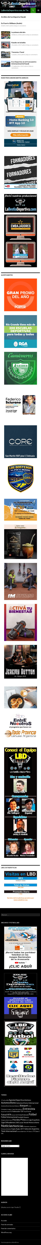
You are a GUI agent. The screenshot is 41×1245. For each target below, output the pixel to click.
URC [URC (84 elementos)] (2, 1133)
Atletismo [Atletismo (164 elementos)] (27, 1100)
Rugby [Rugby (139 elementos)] (13, 1129)
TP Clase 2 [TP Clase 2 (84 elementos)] (30, 1131)
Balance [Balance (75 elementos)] (17, 1106)
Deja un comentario (20, 26)
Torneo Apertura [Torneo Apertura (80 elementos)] (21, 1131)
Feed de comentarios (8, 1228)
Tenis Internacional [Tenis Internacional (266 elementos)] (9, 1131)
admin (12, 26)
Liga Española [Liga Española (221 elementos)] (33, 1120)
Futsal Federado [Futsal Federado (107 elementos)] (23, 1115)
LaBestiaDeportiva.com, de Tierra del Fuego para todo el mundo (16, 10)
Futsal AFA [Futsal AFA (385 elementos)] (6, 1114)
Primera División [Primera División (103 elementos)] (6, 1129)
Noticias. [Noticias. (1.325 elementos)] (18, 1125)
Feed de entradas (7, 1224)
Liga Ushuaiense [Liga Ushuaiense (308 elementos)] (8, 1122)
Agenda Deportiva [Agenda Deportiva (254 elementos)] (16, 1100)
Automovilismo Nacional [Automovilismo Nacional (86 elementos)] (8, 1106)
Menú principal (38, 10)
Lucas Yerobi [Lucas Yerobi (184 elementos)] (23, 1122)
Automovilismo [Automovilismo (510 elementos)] (8, 1102)
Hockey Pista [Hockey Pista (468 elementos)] (18, 1119)
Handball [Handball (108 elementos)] (20, 1117)
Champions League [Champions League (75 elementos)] (6, 1109)
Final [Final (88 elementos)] (25, 1111)
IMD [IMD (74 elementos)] (27, 1120)
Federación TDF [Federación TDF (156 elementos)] (18, 1111)
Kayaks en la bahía (18, 43)
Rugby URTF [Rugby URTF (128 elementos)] (20, 1129)
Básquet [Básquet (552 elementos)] (24, 1105)
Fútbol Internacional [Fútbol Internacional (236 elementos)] (9, 1117)
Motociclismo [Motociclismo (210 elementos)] (34, 1122)
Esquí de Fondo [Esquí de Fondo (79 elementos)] (5, 1111)
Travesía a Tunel (17, 52)
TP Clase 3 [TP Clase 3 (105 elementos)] (36, 1131)
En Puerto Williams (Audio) (11, 23)
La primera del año (18, 32)
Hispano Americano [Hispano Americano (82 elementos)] (6, 1120)
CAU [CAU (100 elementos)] (29, 1106)
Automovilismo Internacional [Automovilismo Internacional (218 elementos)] (27, 1103)
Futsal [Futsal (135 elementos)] (29, 1111)
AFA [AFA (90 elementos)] (7, 1100)
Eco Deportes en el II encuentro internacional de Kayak (23, 63)
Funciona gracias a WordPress (10, 1242)
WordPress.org (6, 1232)
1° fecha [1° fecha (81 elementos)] (3, 1100)
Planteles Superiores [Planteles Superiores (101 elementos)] (30, 1126)
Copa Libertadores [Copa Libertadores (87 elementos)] (17, 1109)
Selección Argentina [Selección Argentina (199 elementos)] (31, 1129)
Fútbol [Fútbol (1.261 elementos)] (33, 1114)
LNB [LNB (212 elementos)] (17, 1122)
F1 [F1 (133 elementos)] (11, 1111)
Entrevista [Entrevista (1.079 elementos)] (29, 1108)
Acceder (4, 1220)
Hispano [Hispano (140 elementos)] (26, 1117)
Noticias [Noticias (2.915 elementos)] (7, 1126)
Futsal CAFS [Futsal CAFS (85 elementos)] (14, 1115)
